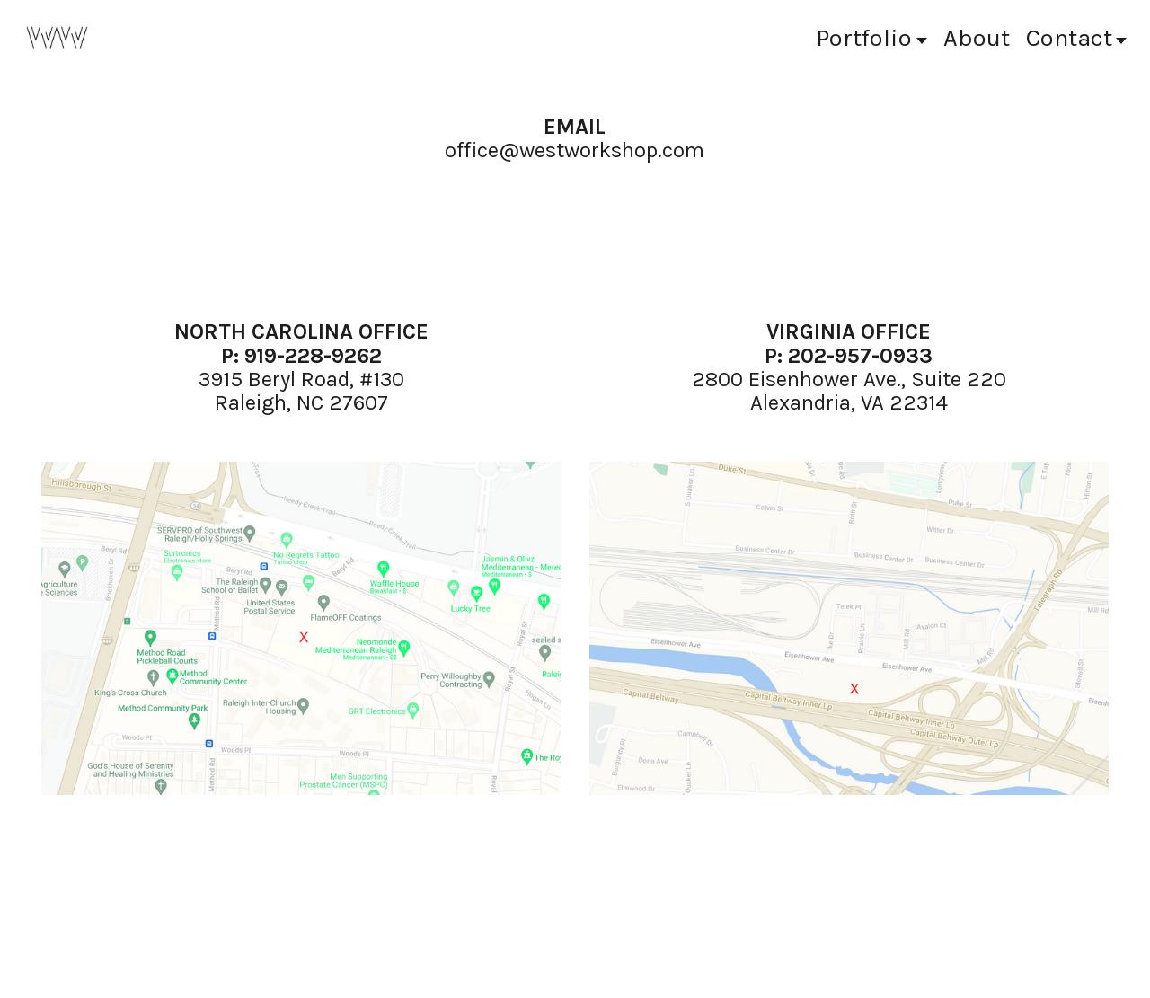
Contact (1077, 37)
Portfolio (871, 37)
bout (976, 37)
